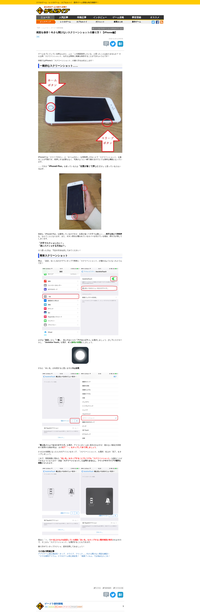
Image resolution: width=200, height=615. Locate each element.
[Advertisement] (80, 573)
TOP (38, 28)
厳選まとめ (118, 22)
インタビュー (100, 17)
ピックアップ (45, 22)
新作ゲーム (136, 22)
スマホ (97, 588)
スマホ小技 (118, 588)
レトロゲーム (65, 22)
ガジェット (100, 22)
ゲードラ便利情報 (57, 28)
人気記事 (63, 17)
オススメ (154, 17)
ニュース (45, 17)
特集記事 (81, 17)
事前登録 (136, 17)
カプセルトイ (81, 22)
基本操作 (107, 588)
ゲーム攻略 (118, 17)
